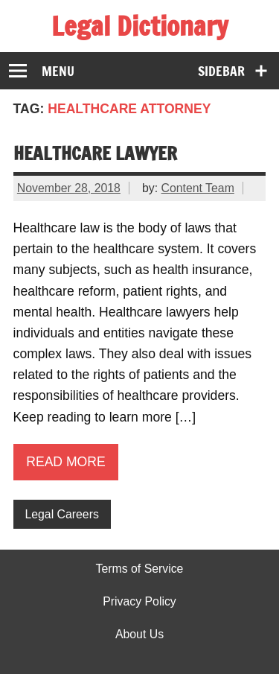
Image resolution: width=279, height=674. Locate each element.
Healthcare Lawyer (95, 153)
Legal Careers (61, 514)
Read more (66, 461)
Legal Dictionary (139, 26)
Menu (58, 71)
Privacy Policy (139, 602)
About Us (139, 634)
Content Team (197, 188)
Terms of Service (140, 569)
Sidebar (221, 71)
